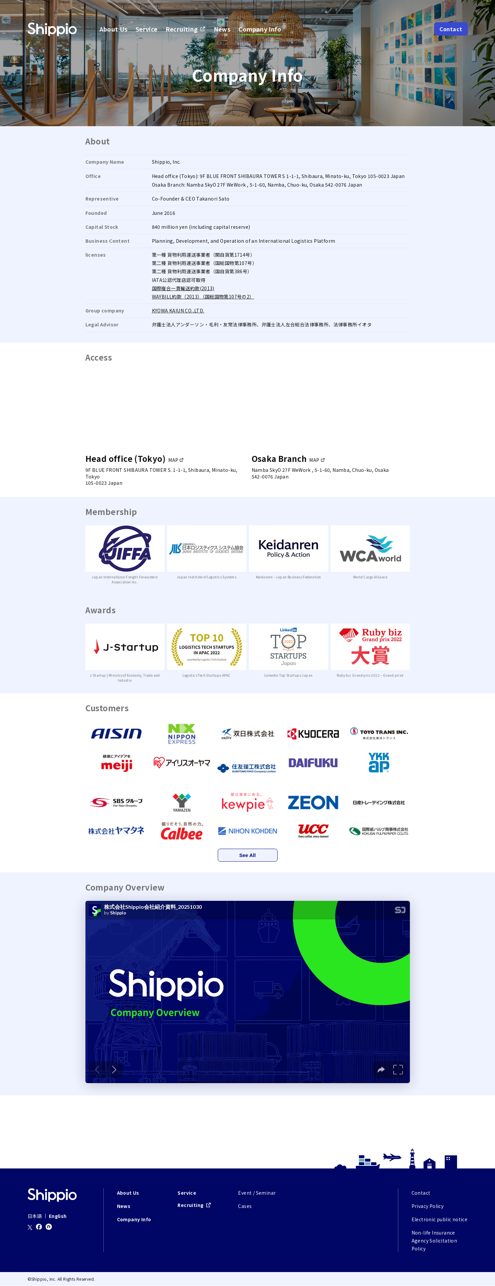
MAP (173, 460)
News (222, 29)
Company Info (259, 29)
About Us (113, 29)
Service (147, 29)
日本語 (35, 1216)
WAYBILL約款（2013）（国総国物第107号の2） (203, 296)
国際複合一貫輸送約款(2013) (183, 288)
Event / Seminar (257, 1193)
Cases (245, 1206)
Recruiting (182, 29)
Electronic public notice (440, 1219)
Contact (450, 29)
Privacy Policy (428, 1206)
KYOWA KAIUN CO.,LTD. (178, 310)
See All (247, 855)
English (58, 1216)
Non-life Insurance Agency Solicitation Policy (434, 1241)
